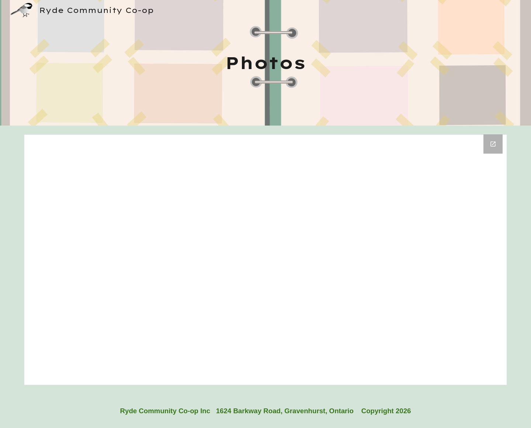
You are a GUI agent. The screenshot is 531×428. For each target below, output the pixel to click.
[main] (265, 63)
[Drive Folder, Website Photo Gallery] (265, 259)
